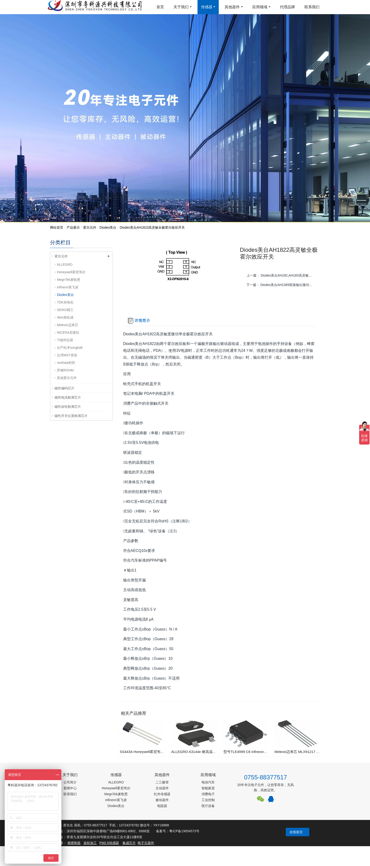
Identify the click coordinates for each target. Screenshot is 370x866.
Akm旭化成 (65, 317)
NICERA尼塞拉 (68, 332)
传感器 (206, 7)
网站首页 (56, 227)
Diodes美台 (108, 227)
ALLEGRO (64, 264)
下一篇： (281, 285)
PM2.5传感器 (109, 843)
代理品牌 (287, 7)
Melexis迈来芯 (67, 325)
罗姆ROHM (65, 370)
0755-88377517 (265, 777)
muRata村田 (66, 363)
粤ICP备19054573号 (184, 831)
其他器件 (232, 7)
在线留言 (296, 832)
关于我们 (181, 7)
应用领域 (259, 7)
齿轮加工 (90, 843)
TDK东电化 (65, 302)
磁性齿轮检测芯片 (68, 406)
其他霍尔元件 (67, 378)
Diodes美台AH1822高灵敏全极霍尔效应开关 (152, 227)
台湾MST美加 (67, 355)
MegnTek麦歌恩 (68, 280)
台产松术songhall (69, 347)
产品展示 (73, 227)
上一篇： (282, 275)
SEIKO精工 (65, 310)
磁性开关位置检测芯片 (71, 416)
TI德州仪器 (65, 340)
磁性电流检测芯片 (68, 397)
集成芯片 (129, 843)
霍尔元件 (89, 227)
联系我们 (312, 7)
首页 (160, 7)
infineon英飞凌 (67, 287)
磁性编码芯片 (64, 388)
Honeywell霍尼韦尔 (71, 272)
